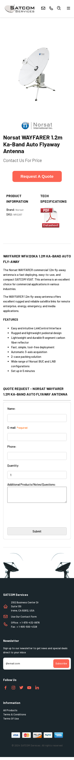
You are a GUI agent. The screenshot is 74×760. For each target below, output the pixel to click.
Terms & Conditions (14, 717)
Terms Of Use (11, 721)
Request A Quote (37, 176)
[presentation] (37, 519)
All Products (10, 713)
